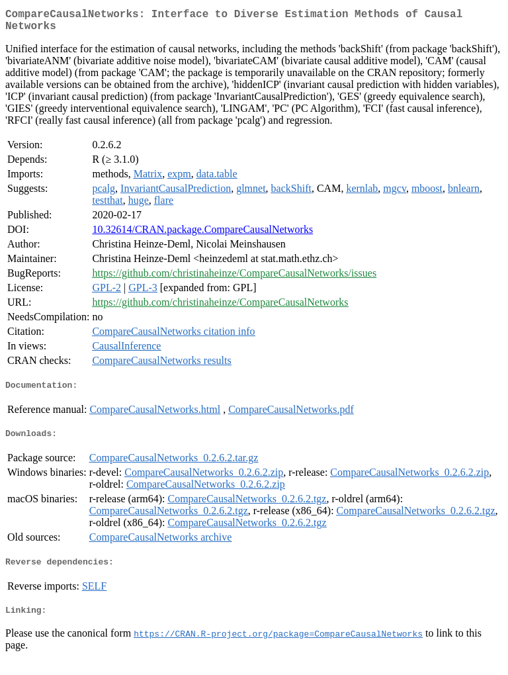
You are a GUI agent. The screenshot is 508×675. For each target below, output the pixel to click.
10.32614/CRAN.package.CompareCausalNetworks (202, 234)
